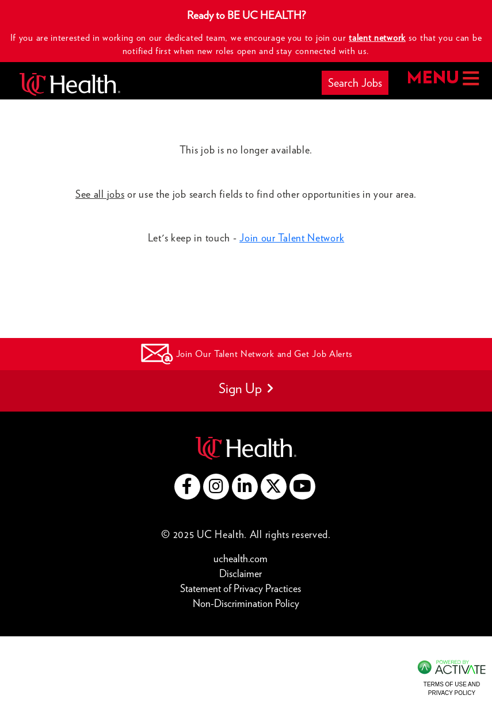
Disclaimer (240, 573)
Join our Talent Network (291, 238)
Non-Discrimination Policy (246, 603)
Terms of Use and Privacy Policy (452, 688)
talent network (377, 37)
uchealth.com (240, 558)
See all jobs (99, 194)
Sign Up (246, 388)
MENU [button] (443, 78)
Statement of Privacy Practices (240, 588)
